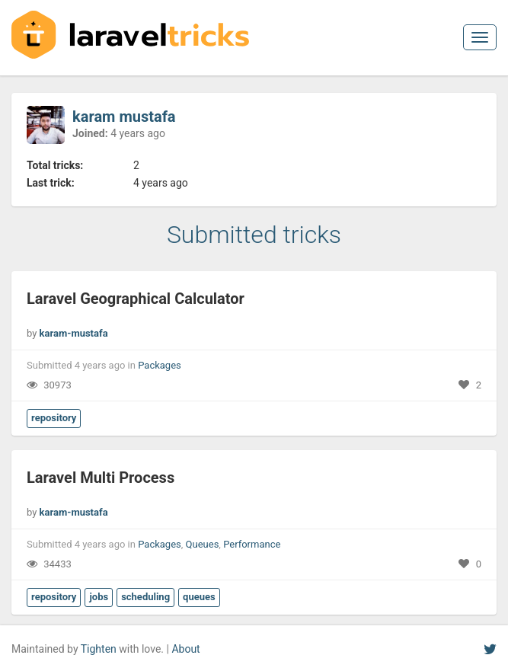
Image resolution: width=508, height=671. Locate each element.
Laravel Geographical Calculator (135, 298)
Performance (251, 544)
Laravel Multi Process (100, 477)
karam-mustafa (74, 333)
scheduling (145, 596)
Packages (159, 365)
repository (53, 417)
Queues (202, 544)
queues (199, 596)
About (185, 649)
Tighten (99, 649)
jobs (98, 596)
